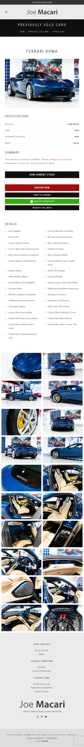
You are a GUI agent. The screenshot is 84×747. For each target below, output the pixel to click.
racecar (44, 741)
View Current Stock (42, 174)
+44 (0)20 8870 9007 (42, 2)
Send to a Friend (42, 195)
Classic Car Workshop (41, 671)
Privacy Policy (51, 738)
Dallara (41, 654)
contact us (54, 159)
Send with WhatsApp (42, 201)
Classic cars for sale (41, 684)
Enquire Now (42, 187)
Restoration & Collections (41, 687)
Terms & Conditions (35, 738)
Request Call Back (42, 208)
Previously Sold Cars (42, 25)
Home (22, 32)
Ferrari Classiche (41, 691)
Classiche (41, 667)
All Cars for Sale (41, 650)
